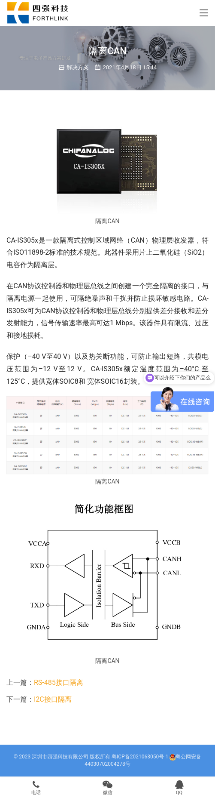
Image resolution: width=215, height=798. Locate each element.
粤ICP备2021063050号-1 (140, 757)
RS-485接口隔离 (58, 682)
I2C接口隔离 (53, 699)
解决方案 (78, 67)
